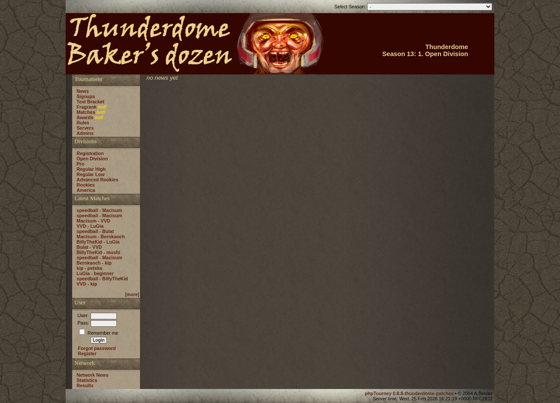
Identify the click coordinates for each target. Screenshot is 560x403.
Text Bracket (90, 101)
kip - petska (89, 268)
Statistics (87, 380)
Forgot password (97, 348)
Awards (85, 117)
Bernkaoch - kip (94, 262)
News (83, 91)
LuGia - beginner (95, 273)
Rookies (85, 184)
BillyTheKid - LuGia (98, 241)
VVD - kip (87, 283)
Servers (85, 128)
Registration (90, 153)
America (86, 190)
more (132, 294)
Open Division (92, 158)
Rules (83, 122)
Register (87, 353)
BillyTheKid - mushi (98, 252)
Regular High (91, 169)
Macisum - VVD (93, 220)
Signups (86, 96)
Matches (86, 112)
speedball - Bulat (95, 231)
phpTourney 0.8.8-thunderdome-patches (410, 393)
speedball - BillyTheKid (102, 278)
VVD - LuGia (90, 226)
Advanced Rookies (97, 179)
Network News (92, 375)
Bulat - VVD (89, 247)
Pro (80, 163)
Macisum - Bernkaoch (101, 236)
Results (85, 385)
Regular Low (91, 174)
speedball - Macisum (99, 210)
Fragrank (87, 107)
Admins (85, 133)
